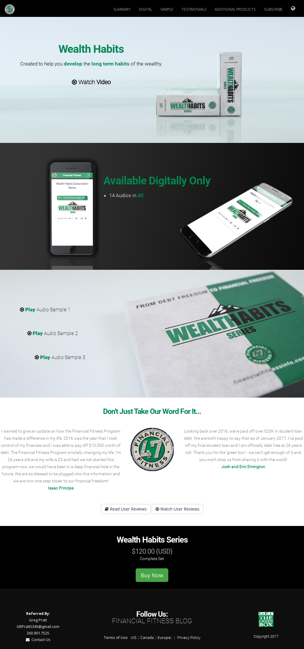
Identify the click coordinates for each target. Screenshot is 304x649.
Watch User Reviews (178, 509)
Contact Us (38, 639)
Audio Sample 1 (45, 309)
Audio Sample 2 (52, 333)
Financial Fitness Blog (152, 621)
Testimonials (194, 9)
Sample (166, 9)
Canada (147, 637)
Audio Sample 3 (60, 357)
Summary (122, 9)
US (134, 637)
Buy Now (152, 575)
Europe (164, 637)
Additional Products (235, 9)
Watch (91, 82)
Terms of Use (116, 637)
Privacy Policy (188, 637)
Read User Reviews (126, 509)
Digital (145, 9)
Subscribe (273, 9)
